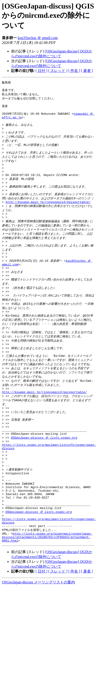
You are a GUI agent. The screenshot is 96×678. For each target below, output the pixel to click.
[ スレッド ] (57, 71)
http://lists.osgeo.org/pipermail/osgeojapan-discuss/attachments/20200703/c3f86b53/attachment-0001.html (47, 592)
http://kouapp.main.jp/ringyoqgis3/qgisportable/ (48, 216)
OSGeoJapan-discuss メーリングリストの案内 (38, 638)
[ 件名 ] (74, 71)
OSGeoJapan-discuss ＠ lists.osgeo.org (44, 474)
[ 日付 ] (41, 71)
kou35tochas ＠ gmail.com (38, 38)
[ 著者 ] (87, 71)
